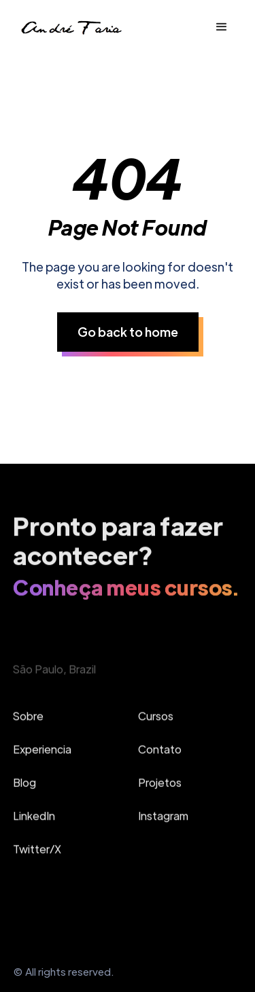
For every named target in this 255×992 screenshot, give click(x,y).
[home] (70, 27)
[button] (221, 27)
